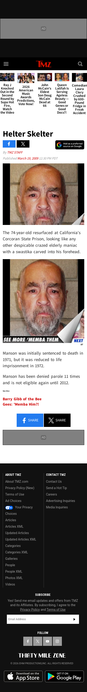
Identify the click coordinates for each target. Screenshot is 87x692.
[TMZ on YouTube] (47, 641)
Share (29, 420)
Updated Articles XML (20, 539)
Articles (10, 520)
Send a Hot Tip (56, 488)
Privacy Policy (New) (19, 488)
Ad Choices (13, 501)
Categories (13, 546)
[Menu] (6, 63)
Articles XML (14, 526)
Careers (51, 494)
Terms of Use (14, 494)
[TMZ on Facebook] (27, 641)
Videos (10, 584)
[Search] (80, 63)
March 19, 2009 (28, 158)
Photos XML (14, 578)
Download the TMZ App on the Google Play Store (64, 676)
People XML (13, 571)
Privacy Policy (30, 609)
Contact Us (54, 481)
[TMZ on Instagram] (57, 641)
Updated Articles (17, 533)
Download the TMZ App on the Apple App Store (23, 676)
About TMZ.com (16, 481)
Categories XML (16, 552)
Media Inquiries (57, 507)
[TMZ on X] (37, 641)
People (10, 565)
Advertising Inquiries (60, 501)
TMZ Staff (14, 152)
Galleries (11, 558)
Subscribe (74, 619)
